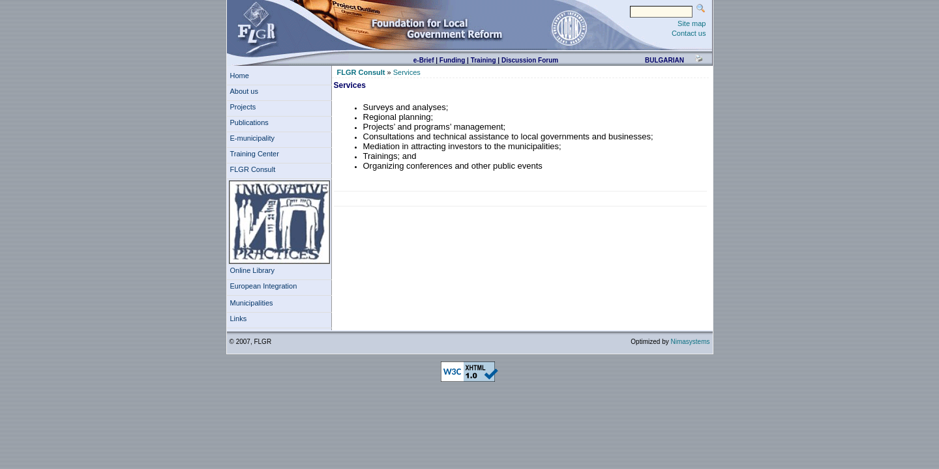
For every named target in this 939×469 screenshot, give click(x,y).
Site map (692, 23)
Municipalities (251, 303)
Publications (251, 122)
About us (246, 91)
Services (407, 72)
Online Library (252, 270)
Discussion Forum (529, 60)
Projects (245, 107)
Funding (452, 60)
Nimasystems (689, 341)
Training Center (257, 154)
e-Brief (423, 60)
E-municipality (254, 138)
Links (240, 318)
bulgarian (664, 60)
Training (483, 60)
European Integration (263, 286)
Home (239, 75)
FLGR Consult (255, 169)
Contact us (689, 33)
